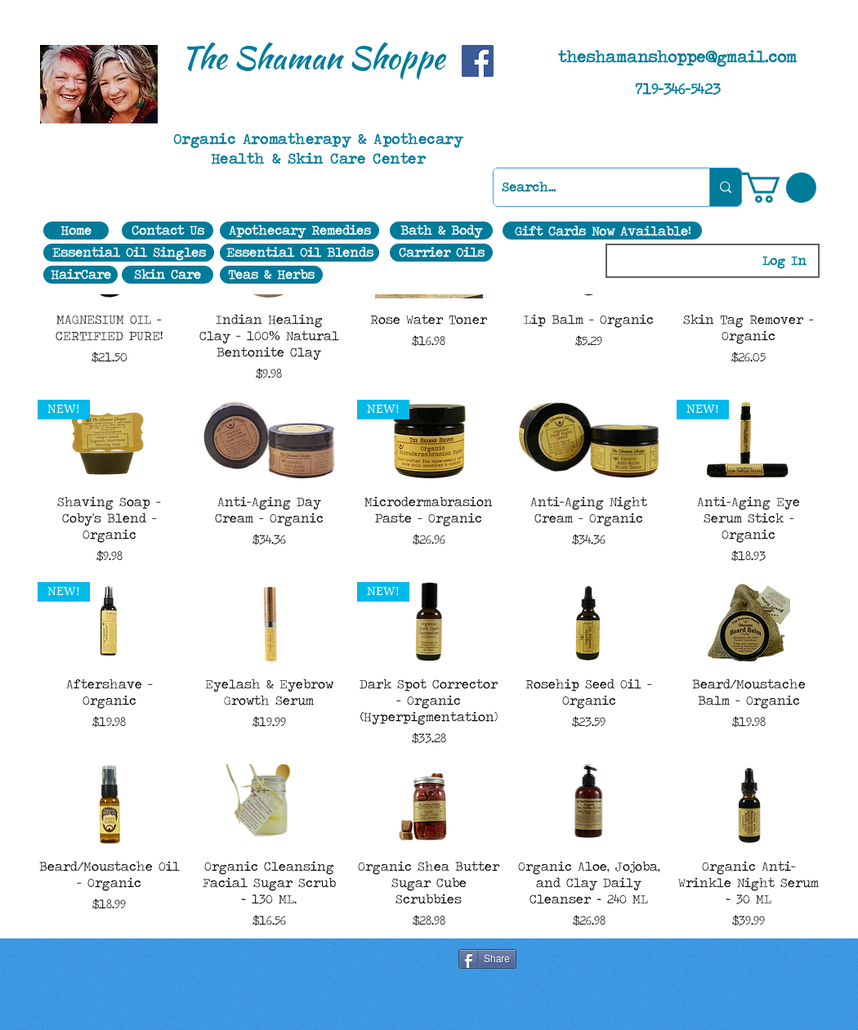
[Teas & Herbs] (271, 275)
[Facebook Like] (273, 960)
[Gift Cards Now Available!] (602, 231)
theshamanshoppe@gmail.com (677, 56)
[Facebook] (478, 61)
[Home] (76, 231)
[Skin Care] (167, 275)
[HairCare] (80, 275)
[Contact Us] (167, 231)
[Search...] (588, 187)
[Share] (487, 959)
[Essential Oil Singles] (128, 253)
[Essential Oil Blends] (299, 253)
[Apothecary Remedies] (299, 231)
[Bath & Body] (441, 231)
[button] (779, 187)
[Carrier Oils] (441, 253)
